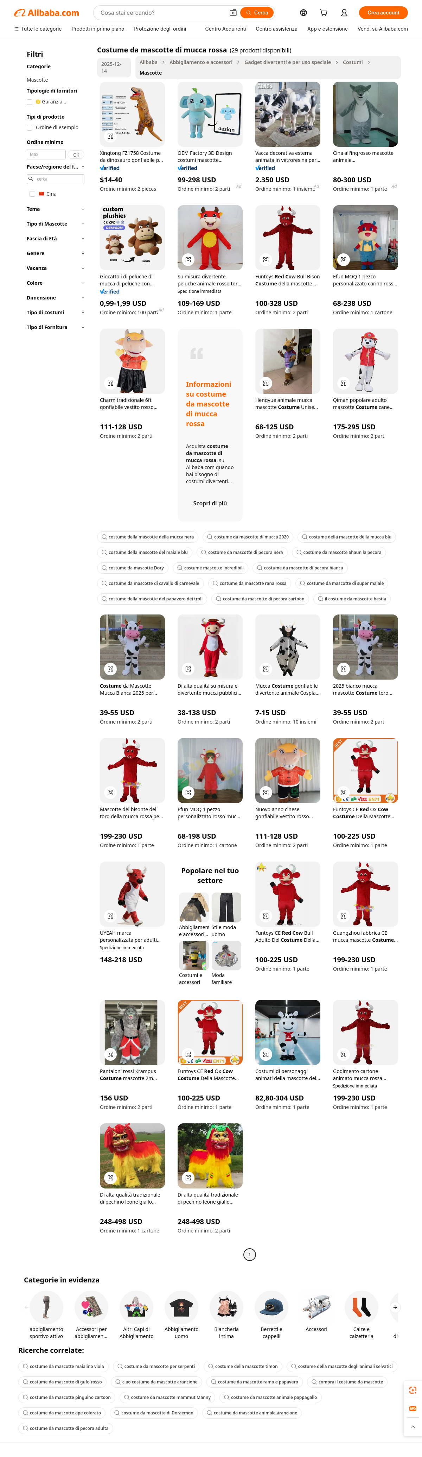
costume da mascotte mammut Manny (167, 1397)
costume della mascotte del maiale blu (145, 552)
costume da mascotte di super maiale (342, 583)
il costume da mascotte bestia (352, 599)
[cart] (325, 14)
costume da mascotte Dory (133, 568)
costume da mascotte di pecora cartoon (260, 599)
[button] (233, 12)
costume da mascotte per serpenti (156, 1366)
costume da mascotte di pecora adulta (66, 1428)
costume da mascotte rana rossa (250, 583)
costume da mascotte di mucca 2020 (248, 537)
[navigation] (53, 653)
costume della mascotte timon (243, 1366)
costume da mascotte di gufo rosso (62, 1382)
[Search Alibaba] (162, 13)
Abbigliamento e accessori (201, 62)
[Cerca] (257, 12)
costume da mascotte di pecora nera (242, 552)
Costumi (353, 62)
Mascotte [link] (151, 72)
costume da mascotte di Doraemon (153, 1413)
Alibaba (149, 62)
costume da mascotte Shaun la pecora (339, 552)
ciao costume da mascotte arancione (156, 1382)
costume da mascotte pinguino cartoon (67, 1397)
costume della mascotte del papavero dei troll (152, 599)
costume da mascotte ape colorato (62, 1413)
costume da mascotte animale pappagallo (270, 1397)
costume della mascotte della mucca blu (346, 537)
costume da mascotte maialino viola (63, 1366)
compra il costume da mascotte (347, 1382)
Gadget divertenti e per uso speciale (287, 62)
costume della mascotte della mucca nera (148, 537)
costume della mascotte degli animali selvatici (342, 1366)
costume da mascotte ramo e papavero (254, 1382)
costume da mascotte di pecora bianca (300, 568)
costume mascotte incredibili (210, 568)
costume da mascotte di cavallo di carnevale (150, 583)
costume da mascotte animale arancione (252, 1413)
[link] (413, 1390)
